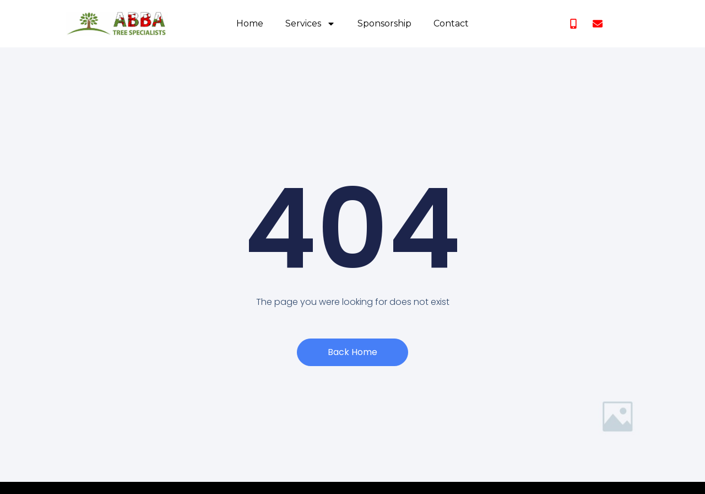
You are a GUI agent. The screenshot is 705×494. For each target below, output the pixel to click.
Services (310, 24)
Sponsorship (384, 23)
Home (249, 23)
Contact (451, 23)
